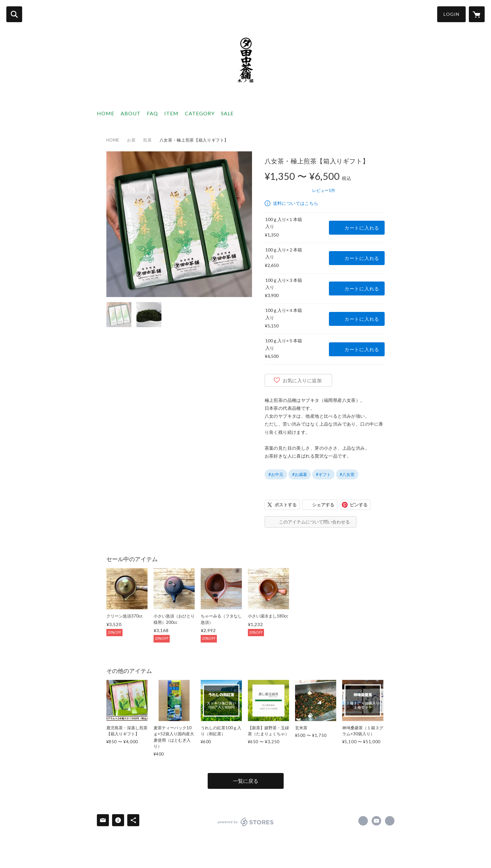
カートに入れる (361, 228)
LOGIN (451, 14)
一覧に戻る (245, 781)
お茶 (131, 140)
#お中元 (275, 474)
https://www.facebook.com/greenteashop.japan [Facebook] (363, 821)
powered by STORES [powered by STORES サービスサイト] (246, 821)
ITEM (171, 113)
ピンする (359, 504)
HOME (105, 113)
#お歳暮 (299, 474)
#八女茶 (347, 474)
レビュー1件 (323, 190)
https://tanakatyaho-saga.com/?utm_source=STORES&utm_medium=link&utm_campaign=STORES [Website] (389, 821)
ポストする (285, 504)
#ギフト (323, 474)
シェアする (323, 504)
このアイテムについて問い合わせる (314, 521)
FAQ (152, 113)
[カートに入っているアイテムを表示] (477, 14)
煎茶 (147, 140)
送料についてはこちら (295, 203)
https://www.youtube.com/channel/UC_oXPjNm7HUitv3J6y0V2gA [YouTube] (376, 821)
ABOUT (131, 113)
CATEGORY (200, 113)
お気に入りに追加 (302, 380)
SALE (227, 113)
